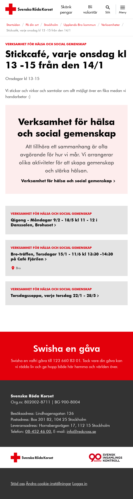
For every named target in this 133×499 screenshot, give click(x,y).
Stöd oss (18, 483)
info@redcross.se (81, 431)
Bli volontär (90, 9)
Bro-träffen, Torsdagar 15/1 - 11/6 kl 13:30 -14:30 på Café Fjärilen (62, 256)
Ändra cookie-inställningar (48, 483)
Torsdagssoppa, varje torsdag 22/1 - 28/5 (53, 295)
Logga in (79, 483)
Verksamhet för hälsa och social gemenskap (66, 180)
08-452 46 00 (38, 431)
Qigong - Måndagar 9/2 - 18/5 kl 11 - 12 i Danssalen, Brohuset (54, 222)
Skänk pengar (66, 9)
